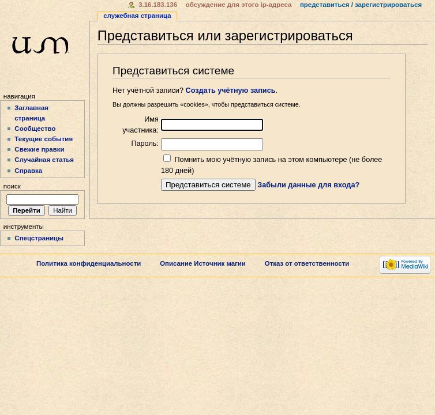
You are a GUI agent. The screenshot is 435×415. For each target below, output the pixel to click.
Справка (28, 170)
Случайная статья (44, 159)
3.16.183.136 (157, 4)
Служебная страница (137, 15)
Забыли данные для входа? (308, 185)
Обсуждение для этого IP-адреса (239, 4)
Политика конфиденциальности (88, 263)
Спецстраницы (38, 238)
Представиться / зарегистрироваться (361, 4)
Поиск (12, 186)
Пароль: (145, 143)
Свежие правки (39, 149)
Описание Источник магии (203, 263)
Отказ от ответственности (307, 263)
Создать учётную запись (231, 90)
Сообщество (34, 128)
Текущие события (43, 138)
